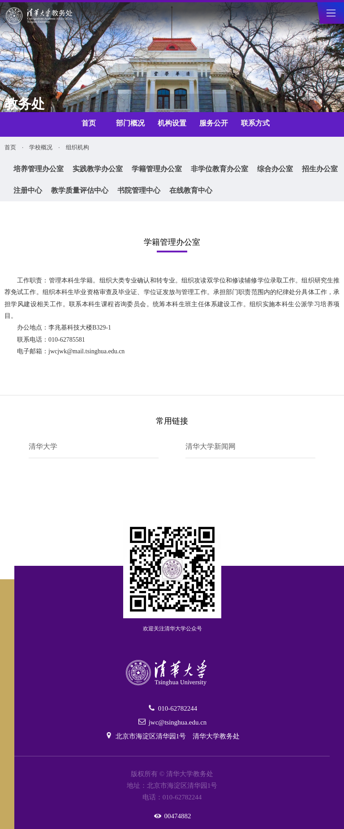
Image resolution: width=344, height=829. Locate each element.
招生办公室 (320, 169)
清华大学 (43, 446)
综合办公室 (275, 169)
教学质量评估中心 (79, 190)
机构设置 (172, 123)
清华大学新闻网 (210, 446)
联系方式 (255, 123)
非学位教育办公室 (219, 169)
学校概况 (40, 147)
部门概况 (130, 123)
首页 (89, 123)
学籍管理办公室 (157, 169)
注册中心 (27, 190)
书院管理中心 (138, 190)
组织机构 (77, 147)
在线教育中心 (190, 190)
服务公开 (213, 123)
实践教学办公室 (98, 169)
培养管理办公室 (38, 169)
